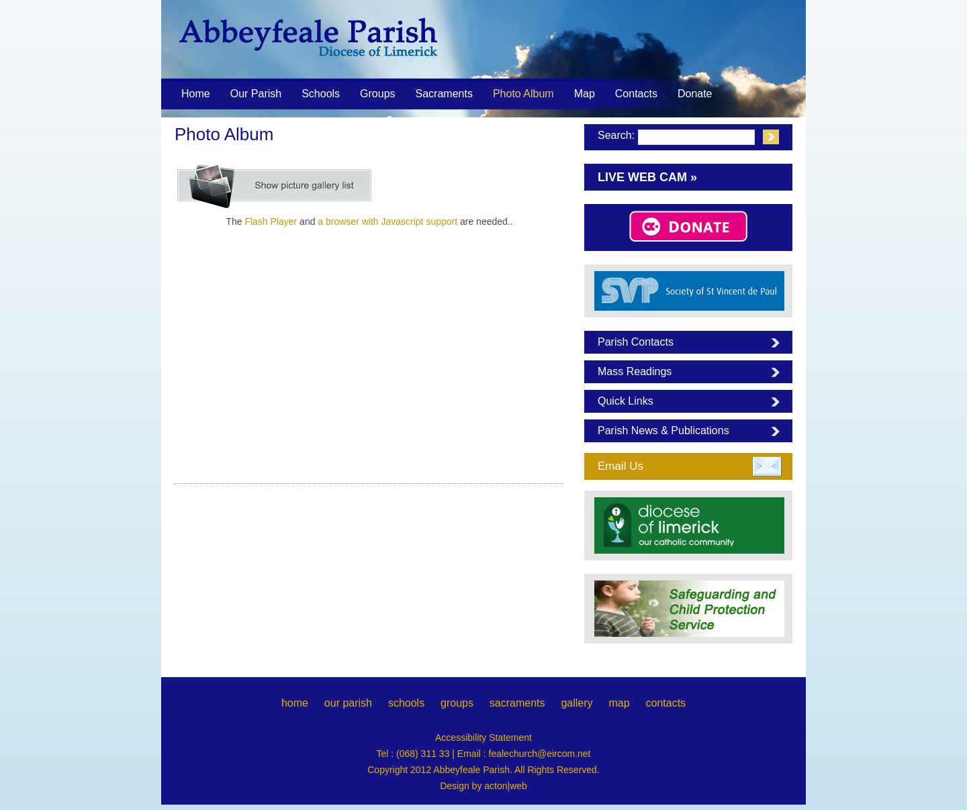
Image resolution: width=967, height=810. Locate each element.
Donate (695, 93)
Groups (377, 93)
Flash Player (270, 221)
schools (406, 703)
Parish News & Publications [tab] (663, 430)
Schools (321, 93)
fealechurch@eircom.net (540, 753)
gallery (576, 703)
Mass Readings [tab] (635, 371)
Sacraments (444, 94)
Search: (616, 135)
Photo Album (523, 93)
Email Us (620, 466)
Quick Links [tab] (625, 401)
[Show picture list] (275, 186)
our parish (348, 703)
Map (584, 93)
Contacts (636, 93)
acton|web (505, 785)
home (294, 703)
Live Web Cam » (647, 177)
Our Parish (255, 94)
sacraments (517, 703)
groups (457, 703)
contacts (665, 703)
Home (195, 93)
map (618, 703)
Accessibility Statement (483, 737)
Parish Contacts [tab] (636, 342)
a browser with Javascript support (387, 221)
